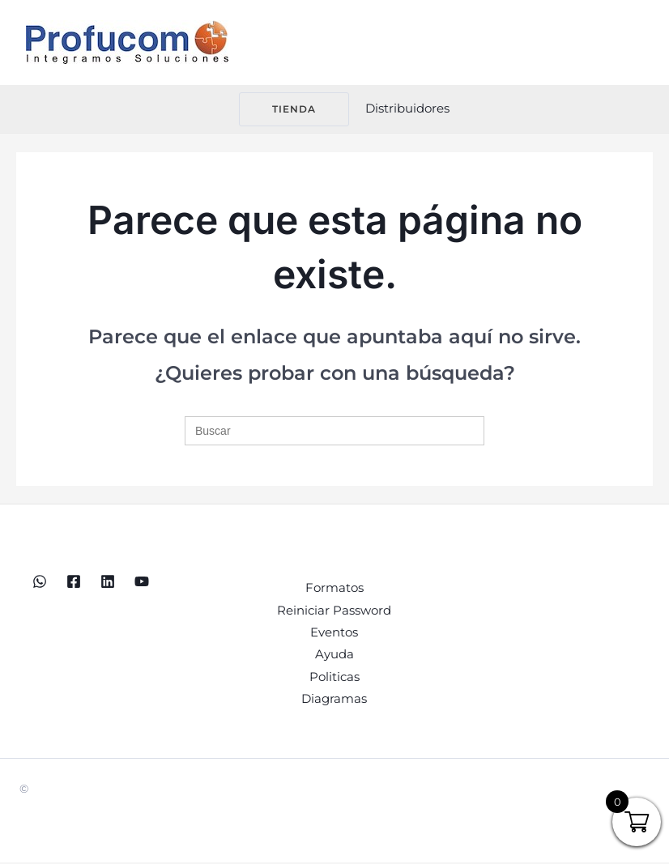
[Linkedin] (107, 581)
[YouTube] (141, 581)
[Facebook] (73, 581)
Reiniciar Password (334, 611)
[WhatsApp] (39, 581)
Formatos (334, 588)
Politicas (334, 679)
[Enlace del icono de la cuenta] (407, 109)
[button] (284, 109)
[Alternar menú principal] (636, 42)
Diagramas (334, 701)
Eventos (334, 633)
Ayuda (334, 656)
